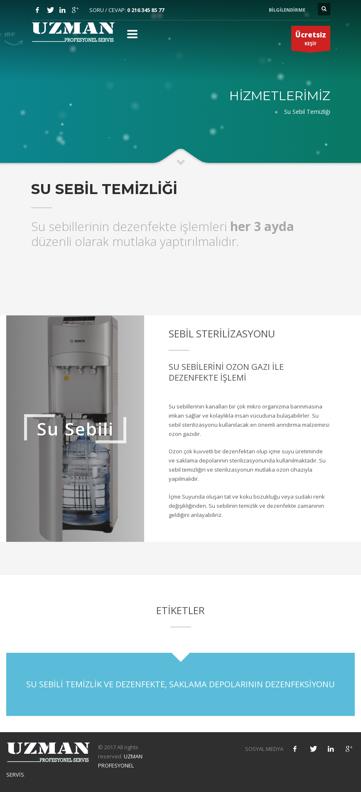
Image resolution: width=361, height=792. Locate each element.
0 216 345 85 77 (145, 10)
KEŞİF (310, 40)
